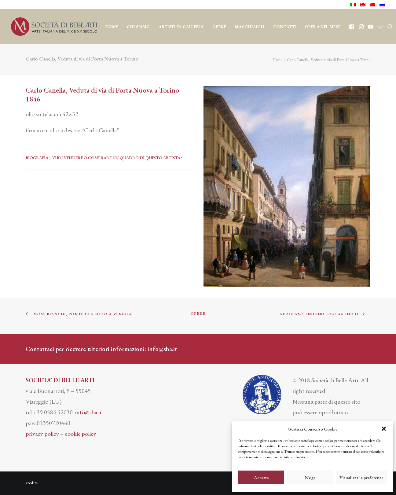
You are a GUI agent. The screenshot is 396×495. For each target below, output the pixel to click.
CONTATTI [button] (284, 26)
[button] (384, 429)
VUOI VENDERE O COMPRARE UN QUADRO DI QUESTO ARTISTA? (117, 157)
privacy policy (42, 434)
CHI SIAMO (138, 26)
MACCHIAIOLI (250, 26)
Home (112, 26)
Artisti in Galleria (181, 26)
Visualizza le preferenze (361, 477)
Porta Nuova (134, 90)
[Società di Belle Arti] (54, 26)
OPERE (219, 26)
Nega (310, 477)
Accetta (261, 477)
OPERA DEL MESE (322, 26)
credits (32, 483)
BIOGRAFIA (37, 157)
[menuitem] (354, 4)
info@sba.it (162, 349)
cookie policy (80, 434)
